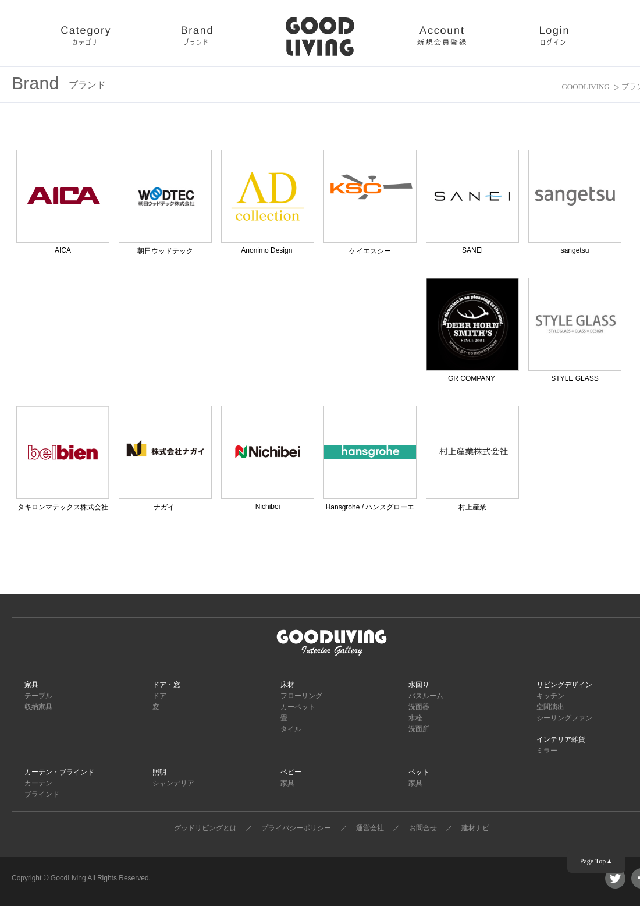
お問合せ (423, 828)
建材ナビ (475, 828)
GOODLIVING (585, 86)
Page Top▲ (596, 861)
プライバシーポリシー (296, 828)
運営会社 (370, 828)
